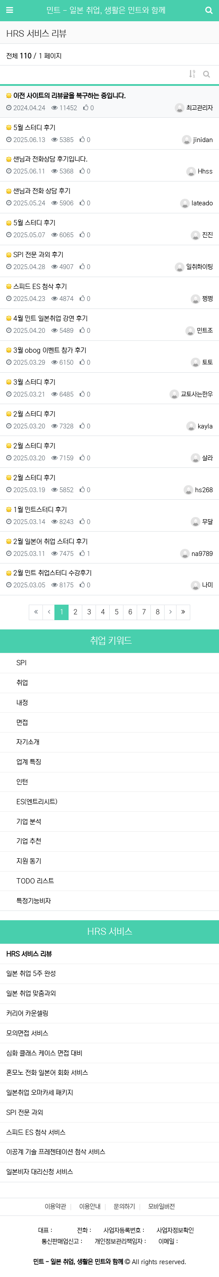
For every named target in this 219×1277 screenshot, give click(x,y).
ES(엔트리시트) (36, 802)
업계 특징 (28, 762)
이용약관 (55, 1206)
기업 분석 (28, 822)
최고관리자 (194, 108)
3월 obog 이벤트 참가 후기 (46, 350)
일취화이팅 (194, 266)
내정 (21, 702)
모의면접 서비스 (27, 1033)
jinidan (197, 139)
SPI (21, 663)
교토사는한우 (191, 394)
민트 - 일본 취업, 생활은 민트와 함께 (105, 10)
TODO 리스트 (34, 881)
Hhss (199, 171)
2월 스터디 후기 (30, 414)
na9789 (196, 553)
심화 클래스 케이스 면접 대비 (44, 1053)
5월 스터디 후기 (30, 127)
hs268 (198, 490)
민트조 (199, 330)
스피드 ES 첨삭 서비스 (35, 1132)
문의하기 (124, 1206)
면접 (21, 722)
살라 (202, 458)
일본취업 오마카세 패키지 (39, 1092)
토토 (202, 362)
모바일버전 (161, 1206)
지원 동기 (28, 861)
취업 (21, 683)
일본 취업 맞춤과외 (31, 993)
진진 (202, 235)
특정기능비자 (33, 901)
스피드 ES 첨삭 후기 (36, 286)
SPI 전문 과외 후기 (34, 254)
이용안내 (89, 1206)
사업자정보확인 (175, 1230)
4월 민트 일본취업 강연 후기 (47, 318)
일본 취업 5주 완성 (31, 973)
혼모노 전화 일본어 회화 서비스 (47, 1072)
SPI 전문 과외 (24, 1112)
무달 (202, 521)
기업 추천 (28, 841)
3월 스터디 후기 (30, 382)
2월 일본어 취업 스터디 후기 (47, 541)
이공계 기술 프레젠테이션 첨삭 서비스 (55, 1152)
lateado (196, 203)
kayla (199, 426)
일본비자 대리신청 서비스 (39, 1172)
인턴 (21, 782)
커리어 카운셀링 (27, 1013)
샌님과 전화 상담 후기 (38, 191)
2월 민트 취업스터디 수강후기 (49, 573)
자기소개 (27, 742)
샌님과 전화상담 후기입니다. (47, 159)
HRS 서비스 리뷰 (29, 954)
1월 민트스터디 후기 (36, 509)
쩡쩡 (202, 298)
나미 (202, 585)
